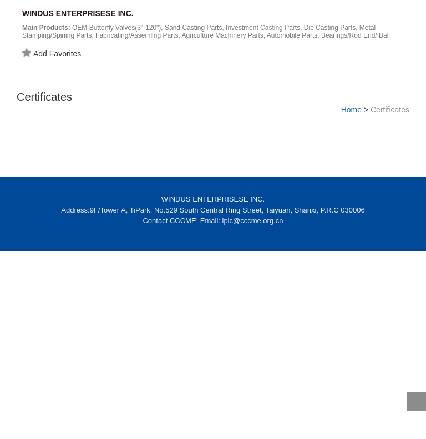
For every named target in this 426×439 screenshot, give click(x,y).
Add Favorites (51, 53)
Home (351, 109)
